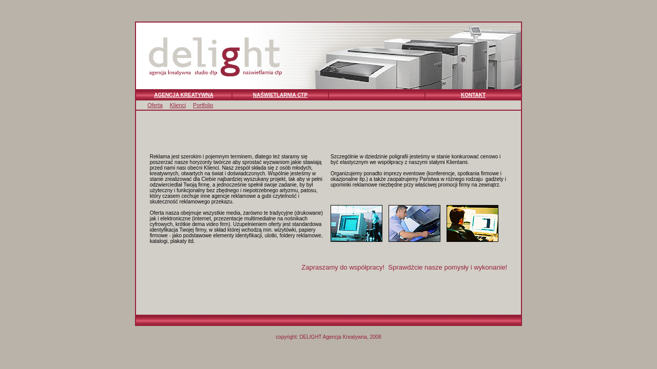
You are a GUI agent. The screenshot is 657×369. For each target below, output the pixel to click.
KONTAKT (473, 95)
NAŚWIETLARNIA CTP (280, 95)
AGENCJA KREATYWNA (184, 95)
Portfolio (203, 105)
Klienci (178, 105)
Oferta (155, 105)
